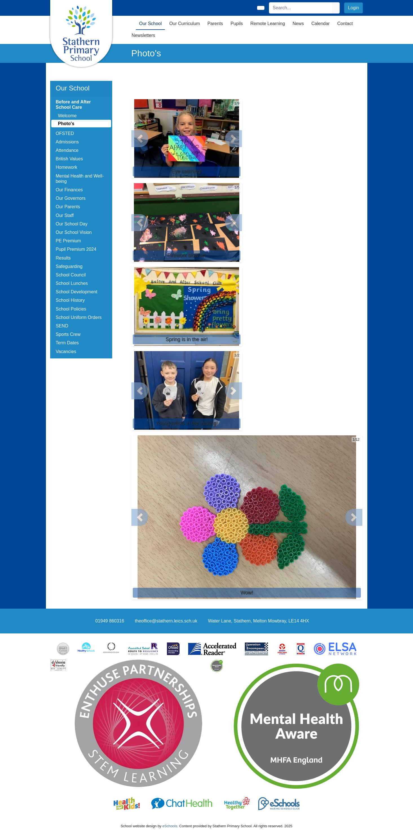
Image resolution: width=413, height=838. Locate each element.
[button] (139, 138)
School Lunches (72, 283)
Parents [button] (215, 23)
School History (70, 300)
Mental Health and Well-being (80, 179)
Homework (66, 167)
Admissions (67, 141)
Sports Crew (68, 334)
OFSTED (65, 133)
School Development (77, 291)
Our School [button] (150, 23)
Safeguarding (69, 266)
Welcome (67, 115)
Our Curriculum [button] (184, 23)
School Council (71, 274)
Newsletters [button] (143, 35)
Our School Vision (74, 232)
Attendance (67, 150)
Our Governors (71, 198)
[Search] (300, 8)
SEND (62, 325)
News (298, 23)
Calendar (320, 23)
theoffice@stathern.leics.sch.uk (166, 620)
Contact (345, 23)
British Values (69, 158)
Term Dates (67, 342)
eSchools (169, 826)
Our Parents (68, 206)
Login (353, 7)
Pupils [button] (237, 23)
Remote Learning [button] (267, 23)
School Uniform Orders (79, 317)
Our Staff (65, 215)
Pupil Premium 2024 (76, 249)
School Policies (71, 309)
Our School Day (72, 223)
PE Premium (68, 240)
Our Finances (69, 189)
